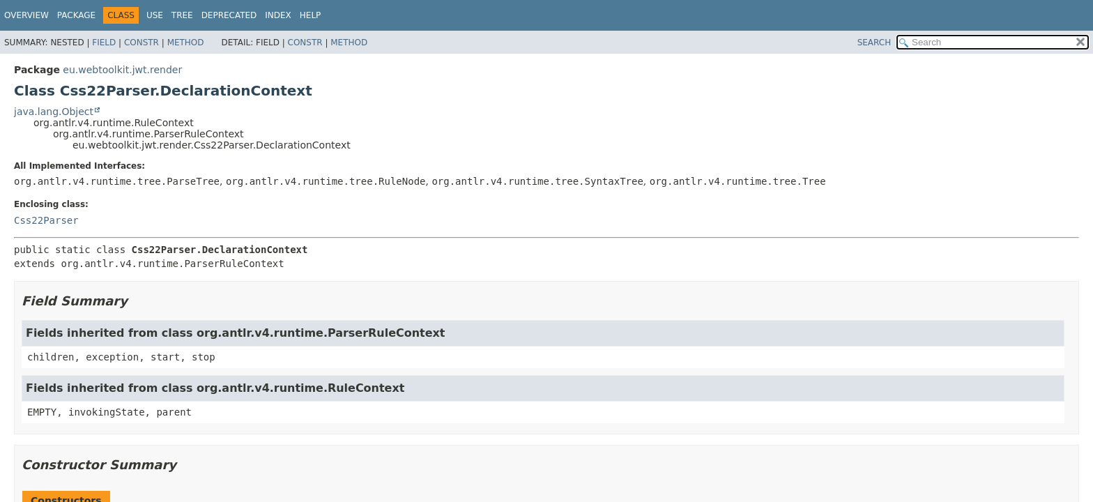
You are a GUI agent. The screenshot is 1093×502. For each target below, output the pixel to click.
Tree (182, 15)
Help (310, 15)
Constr (141, 42)
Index (278, 15)
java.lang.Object (53, 111)
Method (185, 42)
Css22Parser (46, 220)
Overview (26, 15)
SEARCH (874, 42)
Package (76, 15)
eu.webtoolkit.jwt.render (122, 69)
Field (104, 42)
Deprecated (229, 15)
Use (154, 15)
